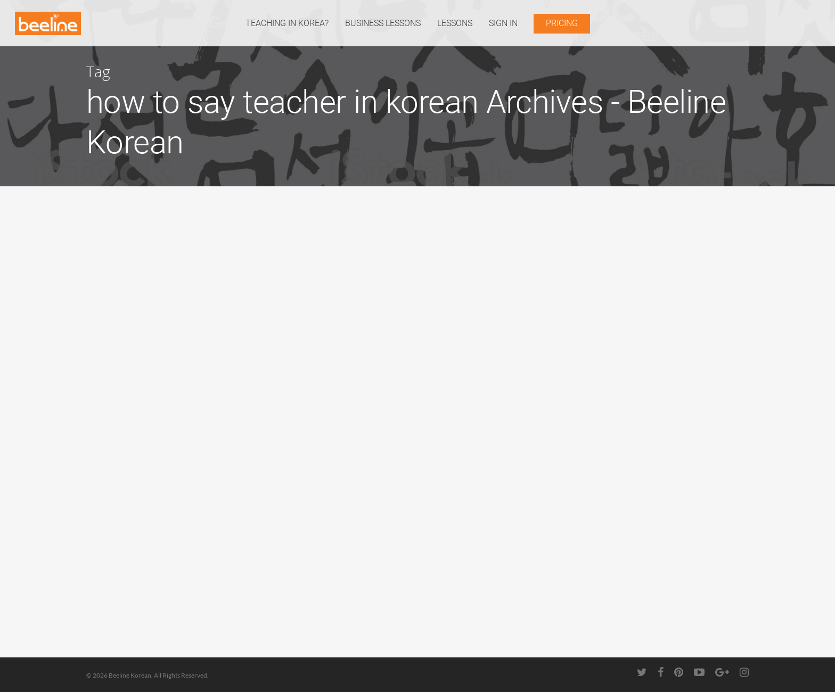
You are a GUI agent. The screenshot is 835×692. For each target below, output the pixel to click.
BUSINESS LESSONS (383, 23)
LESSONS (454, 23)
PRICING (562, 23)
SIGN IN (503, 23)
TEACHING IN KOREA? (287, 23)
